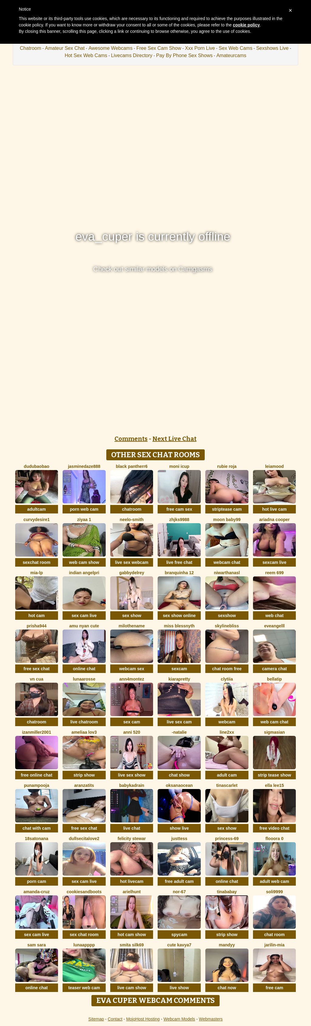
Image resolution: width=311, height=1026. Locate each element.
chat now (227, 987)
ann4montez (131, 679)
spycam (179, 934)
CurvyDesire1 (36, 519)
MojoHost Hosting (143, 1019)
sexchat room (36, 562)
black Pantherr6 (132, 466)
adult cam (227, 775)
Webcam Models (179, 1019)
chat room (274, 934)
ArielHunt (132, 891)
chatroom (132, 509)
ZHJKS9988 (179, 519)
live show (179, 987)
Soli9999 (274, 891)
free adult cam (179, 881)
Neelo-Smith (132, 519)
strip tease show (274, 775)
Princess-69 (227, 838)
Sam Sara (36, 944)
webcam (226, 721)
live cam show (131, 987)
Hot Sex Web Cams (86, 55)
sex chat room (84, 934)
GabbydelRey (131, 572)
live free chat (179, 562)
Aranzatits (84, 785)
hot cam (36, 615)
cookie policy (246, 24)
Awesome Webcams (110, 48)
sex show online (179, 615)
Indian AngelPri (84, 572)
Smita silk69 (132, 944)
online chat (84, 668)
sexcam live (274, 562)
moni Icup (179, 466)
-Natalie (179, 732)
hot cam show (132, 934)
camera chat (274, 668)
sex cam (131, 721)
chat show (179, 775)
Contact (115, 1019)
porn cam (36, 881)
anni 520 (131, 732)
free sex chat (37, 668)
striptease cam (227, 509)
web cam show (84, 562)
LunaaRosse (84, 679)
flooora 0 (274, 838)
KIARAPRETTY (179, 679)
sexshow (227, 615)
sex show (131, 615)
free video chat (274, 828)
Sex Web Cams (235, 48)
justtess (179, 838)
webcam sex (131, 668)
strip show (84, 775)
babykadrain (131, 785)
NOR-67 (179, 891)
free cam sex (179, 509)
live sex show (131, 775)
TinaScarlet (227, 785)
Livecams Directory (131, 55)
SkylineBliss (227, 625)
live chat (131, 828)
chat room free (226, 668)
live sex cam (179, 721)
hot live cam (274, 509)
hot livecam (131, 881)
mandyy (227, 944)
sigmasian (274, 732)
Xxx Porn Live (200, 48)
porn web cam (84, 509)
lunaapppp (84, 944)
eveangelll (274, 625)
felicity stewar (132, 838)
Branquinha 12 (179, 572)
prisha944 (36, 625)
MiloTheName (131, 625)
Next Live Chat (174, 438)
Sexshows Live (272, 48)
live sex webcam (132, 562)
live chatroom (84, 721)
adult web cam (274, 881)
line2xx (227, 732)
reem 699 (274, 572)
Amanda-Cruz (36, 891)
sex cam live (84, 615)
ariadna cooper (274, 519)
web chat (274, 615)
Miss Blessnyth (179, 625)
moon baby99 (227, 519)
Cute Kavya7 (179, 944)
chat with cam (36, 828)
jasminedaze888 (84, 466)
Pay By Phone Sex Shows (184, 55)
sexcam (179, 668)
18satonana (36, 838)
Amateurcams (231, 55)
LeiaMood (274, 466)
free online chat (36, 775)
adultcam (36, 509)
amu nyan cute (84, 625)
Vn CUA (36, 679)
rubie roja (227, 466)
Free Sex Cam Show (158, 48)
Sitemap (96, 1019)
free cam (274, 987)
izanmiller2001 (36, 732)
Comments (131, 438)
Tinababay (227, 891)
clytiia (227, 679)
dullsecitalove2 (84, 838)
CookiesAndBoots (84, 891)
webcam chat (227, 562)
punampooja (36, 785)
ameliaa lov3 (84, 732)
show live (179, 828)
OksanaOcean (179, 785)
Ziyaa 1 (84, 519)
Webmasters (211, 1019)
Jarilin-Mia (275, 944)
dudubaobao (36, 466)
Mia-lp (36, 572)
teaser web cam (84, 987)
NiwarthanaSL (227, 572)
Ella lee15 (274, 785)
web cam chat (275, 721)
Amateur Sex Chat (65, 48)
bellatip (274, 679)
